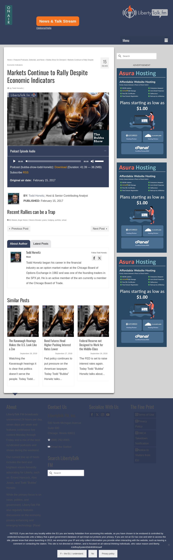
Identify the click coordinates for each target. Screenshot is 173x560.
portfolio (58, 220)
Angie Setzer (23, 220)
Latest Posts (40, 243)
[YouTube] (107, 414)
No (92, 553)
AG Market (13, 220)
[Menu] (145, 40)
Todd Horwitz (17, 88)
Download (61, 167)
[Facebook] (92, 414)
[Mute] (92, 161)
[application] (58, 161)
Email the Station (61, 446)
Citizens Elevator (34, 220)
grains (44, 220)
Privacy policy (108, 553)
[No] (168, 544)
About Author (18, 243)
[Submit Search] (119, 56)
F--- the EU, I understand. (72, 553)
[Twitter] (97, 414)
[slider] (53, 161)
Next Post (99, 228)
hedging (51, 220)
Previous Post (19, 228)
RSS (25, 172)
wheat (64, 220)
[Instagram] (102, 414)
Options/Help (43, 27)
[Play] (14, 161)
